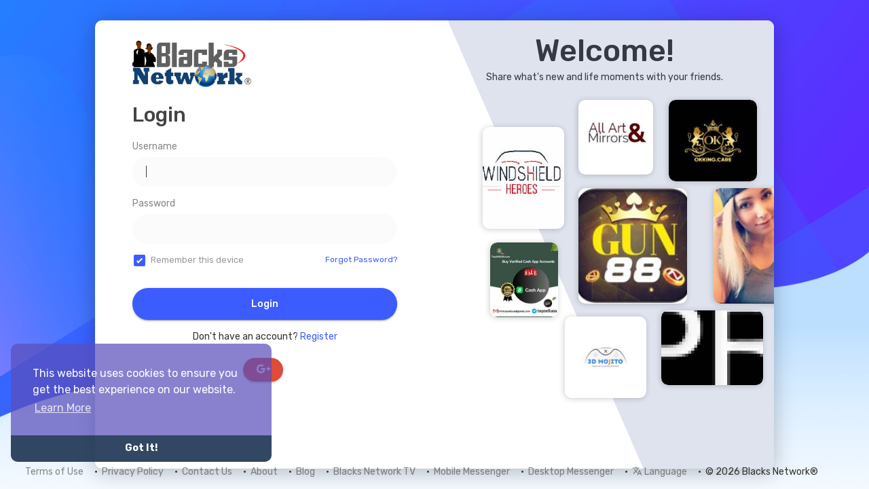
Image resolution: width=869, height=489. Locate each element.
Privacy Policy (133, 471)
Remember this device (197, 260)
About (264, 471)
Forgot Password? (361, 259)
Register (318, 336)
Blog (305, 471)
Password (153, 203)
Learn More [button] (63, 407)
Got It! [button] (141, 448)
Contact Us (207, 471)
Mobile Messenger (472, 471)
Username (154, 146)
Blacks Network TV (374, 471)
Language (659, 471)
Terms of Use (54, 471)
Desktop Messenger (571, 471)
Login (264, 304)
